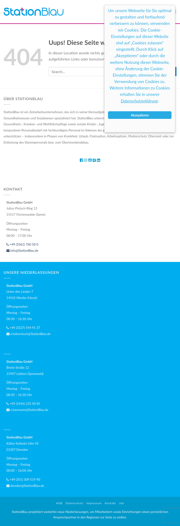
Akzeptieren (140, 115)
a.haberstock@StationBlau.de (28, 334)
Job (121, 503)
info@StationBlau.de (22, 250)
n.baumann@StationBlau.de (27, 410)
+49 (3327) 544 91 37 (23, 328)
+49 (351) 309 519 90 (23, 479)
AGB (59, 503)
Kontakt (110, 503)
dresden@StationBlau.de (25, 486)
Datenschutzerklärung (139, 100)
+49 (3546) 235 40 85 (23, 403)
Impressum (94, 503)
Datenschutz (74, 503)
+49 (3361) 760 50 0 (22, 244)
